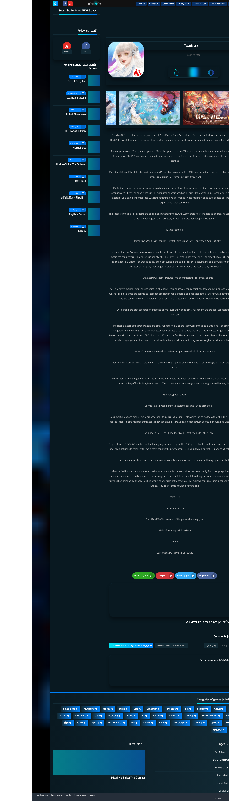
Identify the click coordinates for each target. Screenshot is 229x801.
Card (104, 690)
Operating (81, 697)
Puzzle (90, 690)
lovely (48, 704)
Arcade (97, 697)
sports (182, 704)
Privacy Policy (151, 3)
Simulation (120, 690)
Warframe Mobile (44, 97)
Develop (157, 697)
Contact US (121, 3)
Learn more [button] (197, 798)
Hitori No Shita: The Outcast (38, 164)
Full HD (30, 697)
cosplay (74, 690)
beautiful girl (147, 704)
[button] (216, 797)
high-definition (83, 704)
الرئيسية (200, 3)
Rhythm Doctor (45, 214)
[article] (111, 589)
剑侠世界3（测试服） (41, 197)
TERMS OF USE (167, 3)
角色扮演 (185, 711)
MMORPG (198, 704)
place (65, 697)
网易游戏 (163, 55)
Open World (48, 697)
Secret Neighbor (45, 81)
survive (114, 704)
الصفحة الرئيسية (190, 734)
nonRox (184, 791)
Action (200, 690)
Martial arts (47, 147)
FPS (101, 704)
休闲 (34, 704)
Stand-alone (37, 690)
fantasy (124, 697)
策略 (201, 711)
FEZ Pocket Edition (43, 131)
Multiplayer (57, 690)
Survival (141, 697)
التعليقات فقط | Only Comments (138, 627)
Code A (50, 230)
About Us (109, 3)
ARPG (129, 704)
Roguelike (198, 697)
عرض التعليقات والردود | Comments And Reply (98, 627)
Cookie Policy (136, 3)
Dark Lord (48, 180)
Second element (177, 697)
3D (110, 697)
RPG (154, 690)
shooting (166, 704)
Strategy (169, 690)
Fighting (63, 704)
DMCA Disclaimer (186, 3)
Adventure (138, 690)
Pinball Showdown (43, 114)
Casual (185, 690)
